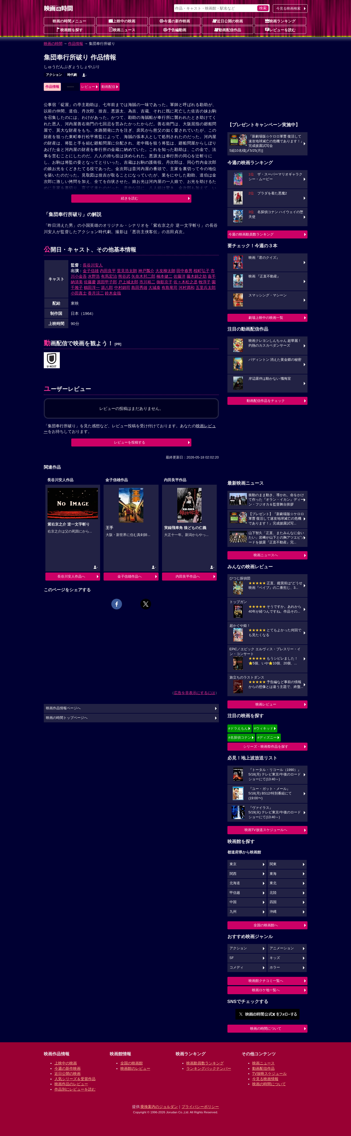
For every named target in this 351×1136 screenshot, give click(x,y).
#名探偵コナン (239, 737)
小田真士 (79, 293)
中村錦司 (122, 287)
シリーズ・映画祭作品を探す (265, 747)
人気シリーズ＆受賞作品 (75, 1079)
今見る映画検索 (288, 8)
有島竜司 (169, 287)
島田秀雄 (139, 287)
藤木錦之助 (197, 276)
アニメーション (282, 948)
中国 (233, 902)
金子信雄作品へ (129, 576)
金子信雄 (91, 270)
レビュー (88, 87)
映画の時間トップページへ (67, 718)
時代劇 (72, 75)
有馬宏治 (109, 276)
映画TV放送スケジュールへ (265, 830)
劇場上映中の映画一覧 (266, 318)
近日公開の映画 (227, 20)
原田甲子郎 (107, 282)
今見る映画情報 (265, 1079)
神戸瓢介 (146, 270)
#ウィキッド (263, 728)
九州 (233, 912)
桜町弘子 (202, 270)
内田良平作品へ (188, 576)
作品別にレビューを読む (75, 1089)
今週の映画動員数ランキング (251, 234)
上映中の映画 (122, 20)
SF (232, 958)
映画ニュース (122, 29)
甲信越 (235, 893)
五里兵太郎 (206, 287)
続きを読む (129, 198)
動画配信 (108, 87)
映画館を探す (69, 29)
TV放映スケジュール (269, 1073)
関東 (273, 864)
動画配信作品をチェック (266, 401)
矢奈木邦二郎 (143, 276)
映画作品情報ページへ (63, 708)
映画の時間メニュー (69, 21)
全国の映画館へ (266, 925)
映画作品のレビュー (71, 1084)
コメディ (236, 967)
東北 (273, 883)
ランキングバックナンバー (208, 1068)
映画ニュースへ (266, 555)
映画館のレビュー (135, 1068)
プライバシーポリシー (200, 1106)
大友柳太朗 (165, 270)
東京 (233, 864)
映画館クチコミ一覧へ (266, 981)
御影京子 (164, 282)
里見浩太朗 (127, 270)
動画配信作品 (227, 29)
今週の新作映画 (175, 20)
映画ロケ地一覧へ (266, 990)
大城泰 (154, 287)
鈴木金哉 (113, 293)
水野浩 (94, 276)
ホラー (275, 967)
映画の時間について (265, 1029)
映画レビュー (265, 704)
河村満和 (187, 287)
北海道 (235, 883)
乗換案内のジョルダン (159, 1106)
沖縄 (273, 912)
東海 (273, 874)
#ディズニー (267, 737)
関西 (233, 874)
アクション (54, 75)
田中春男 (184, 270)
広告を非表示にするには (194, 693)
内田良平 (108, 270)
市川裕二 (147, 282)
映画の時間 (53, 43)
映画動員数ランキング (205, 1063)
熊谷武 (124, 276)
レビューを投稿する (129, 442)
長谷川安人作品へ (71, 576)
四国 (273, 902)
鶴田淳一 (92, 287)
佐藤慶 (90, 282)
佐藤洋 (179, 276)
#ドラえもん (238, 728)
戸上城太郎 (128, 282)
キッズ (275, 958)
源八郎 (107, 287)
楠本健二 (164, 276)
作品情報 (75, 43)
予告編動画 (174, 29)
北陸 (273, 893)
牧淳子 (205, 282)
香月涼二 (96, 293)
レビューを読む (280, 29)
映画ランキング (280, 20)
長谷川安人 (93, 265)
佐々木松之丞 (185, 282)
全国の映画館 (131, 1063)
